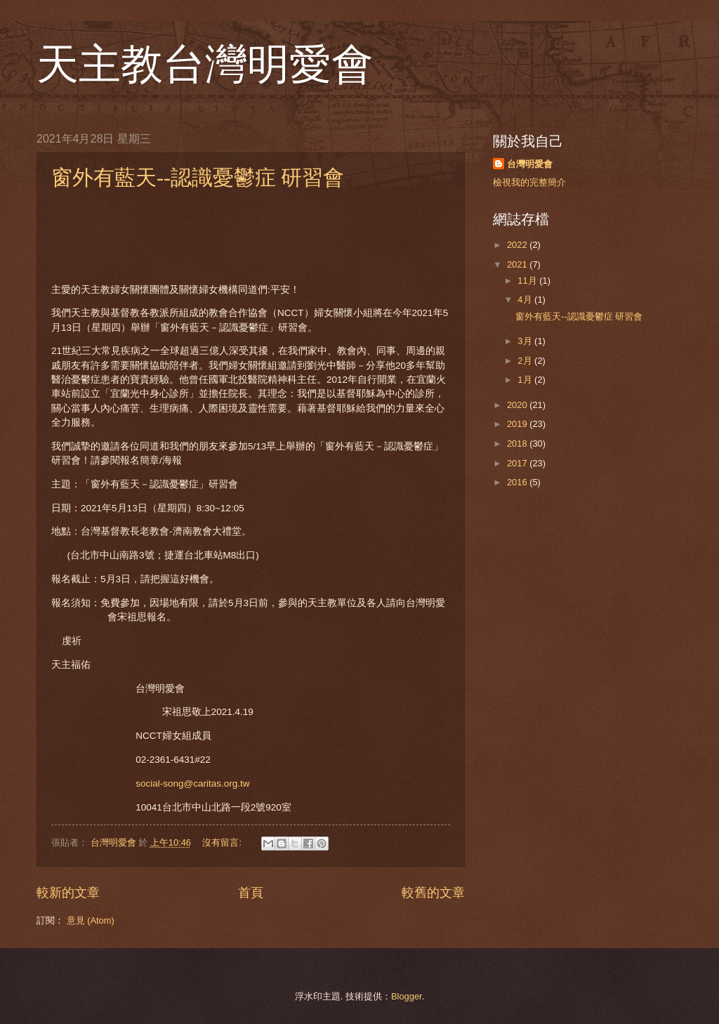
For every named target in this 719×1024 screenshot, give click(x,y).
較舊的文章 (433, 893)
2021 (518, 264)
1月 (525, 379)
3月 (525, 341)
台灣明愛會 (530, 164)
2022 (518, 244)
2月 (525, 360)
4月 (525, 299)
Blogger (406, 996)
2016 (518, 482)
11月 (528, 280)
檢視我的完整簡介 (529, 182)
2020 (518, 405)
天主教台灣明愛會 (205, 64)
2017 (518, 463)
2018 (518, 443)
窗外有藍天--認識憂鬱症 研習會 (197, 177)
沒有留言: (223, 842)
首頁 (250, 893)
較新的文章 (68, 893)
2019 (518, 424)
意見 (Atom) (90, 920)
